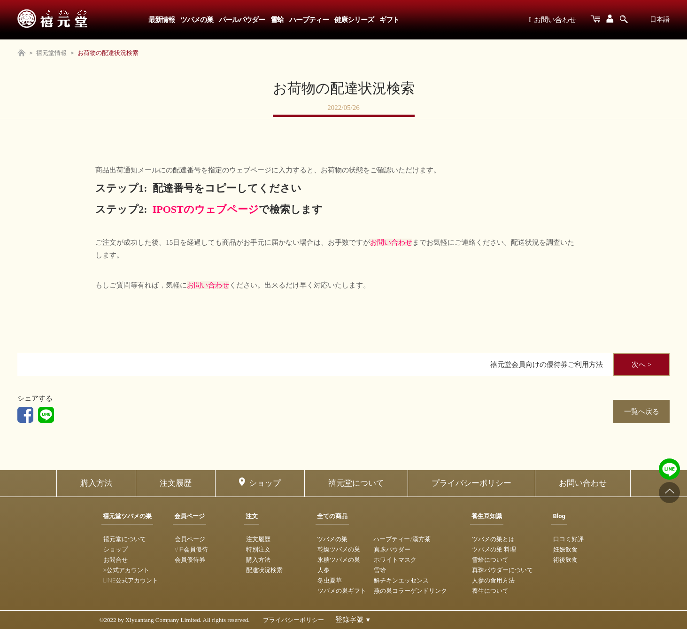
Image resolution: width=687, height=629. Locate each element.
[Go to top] (669, 492)
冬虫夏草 (329, 580)
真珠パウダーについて (502, 570)
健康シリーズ (354, 19)
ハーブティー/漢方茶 (402, 539)
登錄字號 (353, 619)
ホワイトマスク (395, 559)
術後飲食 (565, 559)
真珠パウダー (392, 549)
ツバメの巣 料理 (494, 549)
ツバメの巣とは (493, 539)
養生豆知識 (486, 516)
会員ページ (189, 516)
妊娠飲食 (565, 549)
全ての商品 (332, 516)
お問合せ (115, 559)
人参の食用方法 (493, 580)
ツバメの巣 (196, 19)
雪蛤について (490, 559)
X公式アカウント (126, 570)
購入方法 (96, 483)
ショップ (265, 483)
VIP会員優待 (191, 549)
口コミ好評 (568, 539)
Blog (559, 516)
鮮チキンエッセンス (401, 580)
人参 (323, 570)
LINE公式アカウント (131, 580)
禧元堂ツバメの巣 (127, 516)
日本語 (660, 19)
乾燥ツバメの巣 (338, 549)
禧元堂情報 (51, 52)
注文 (252, 516)
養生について (490, 590)
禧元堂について (356, 483)
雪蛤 (277, 19)
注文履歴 (176, 483)
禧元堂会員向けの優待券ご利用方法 (546, 364)
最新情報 (161, 19)
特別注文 (258, 549)
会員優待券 (190, 559)
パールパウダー (242, 19)
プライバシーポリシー (471, 483)
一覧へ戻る (641, 411)
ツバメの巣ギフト (341, 590)
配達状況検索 (264, 570)
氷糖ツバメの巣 (338, 559)
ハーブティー (309, 19)
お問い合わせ (552, 19)
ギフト (389, 19)
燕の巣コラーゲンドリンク (410, 590)
